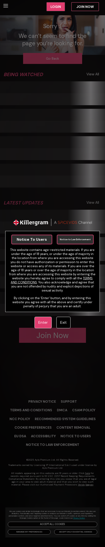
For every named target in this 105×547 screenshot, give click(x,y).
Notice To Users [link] (32, 239)
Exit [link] (63, 322)
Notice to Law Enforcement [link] (75, 239)
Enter (43, 322)
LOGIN (55, 7)
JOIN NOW (85, 7)
